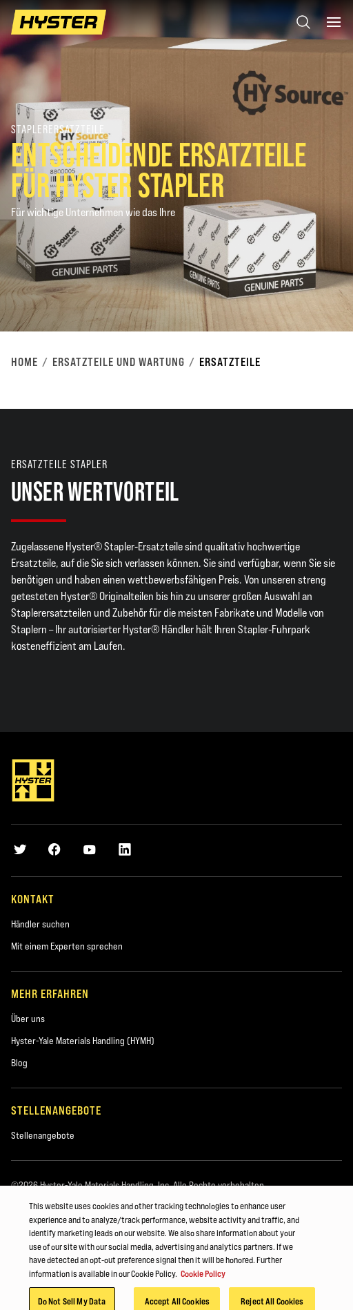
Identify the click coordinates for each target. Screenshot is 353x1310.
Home (24, 362)
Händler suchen (40, 923)
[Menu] (333, 22)
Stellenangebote (42, 1135)
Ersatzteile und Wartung (118, 362)
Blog (19, 1062)
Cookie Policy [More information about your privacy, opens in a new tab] (203, 1280)
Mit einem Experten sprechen (67, 946)
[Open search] (303, 22)
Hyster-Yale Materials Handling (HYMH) (82, 1040)
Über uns (28, 1018)
